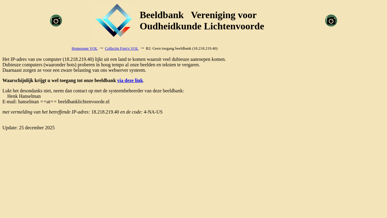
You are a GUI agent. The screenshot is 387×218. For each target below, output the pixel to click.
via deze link (130, 80)
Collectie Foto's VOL (121, 48)
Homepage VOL (85, 48)
